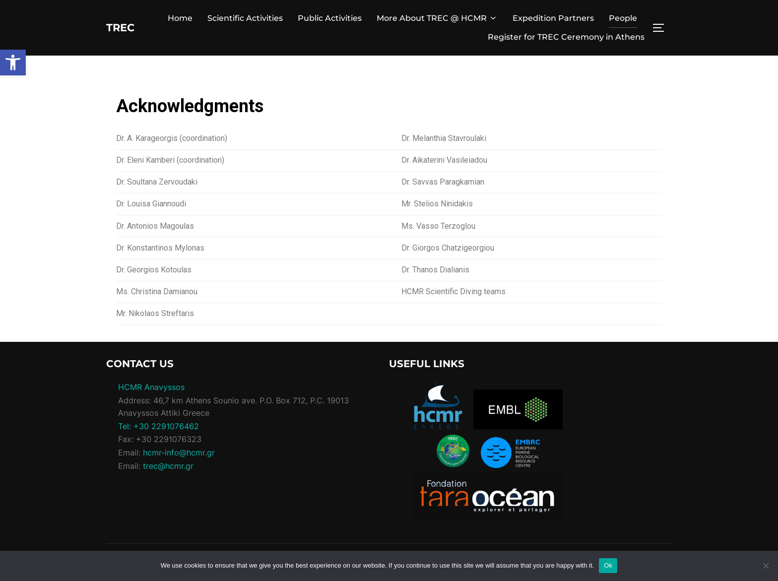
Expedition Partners (553, 18)
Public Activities (330, 18)
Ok (608, 565)
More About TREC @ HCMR (437, 18)
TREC (124, 27)
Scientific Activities (245, 18)
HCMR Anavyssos (151, 387)
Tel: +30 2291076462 (158, 426)
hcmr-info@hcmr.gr (179, 452)
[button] (13, 62)
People (623, 18)
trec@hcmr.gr (168, 466)
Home (180, 18)
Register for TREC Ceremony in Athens (566, 37)
